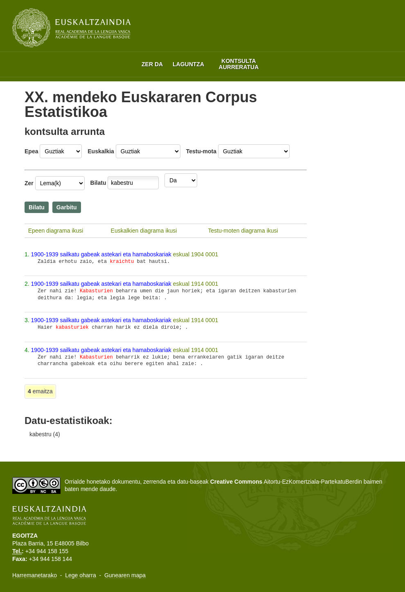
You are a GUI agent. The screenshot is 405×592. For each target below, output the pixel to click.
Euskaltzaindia (71, 27)
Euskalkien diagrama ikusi (144, 230)
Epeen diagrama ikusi (55, 230)
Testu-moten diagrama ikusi (243, 230)
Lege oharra (80, 575)
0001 (211, 254)
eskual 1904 (189, 254)
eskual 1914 (189, 283)
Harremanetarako (34, 575)
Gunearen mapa (125, 575)
